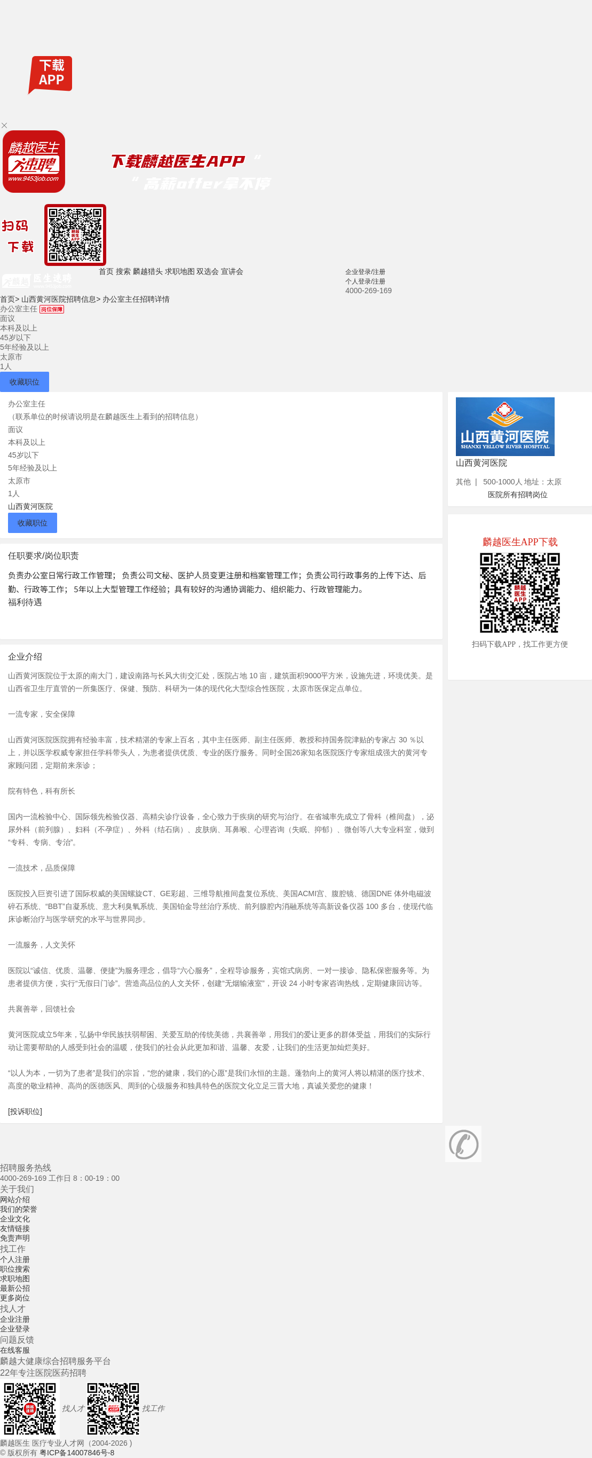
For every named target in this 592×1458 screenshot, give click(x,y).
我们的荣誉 (18, 1209)
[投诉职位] (25, 1111)
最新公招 (15, 1288)
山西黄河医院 (30, 506)
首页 (106, 271)
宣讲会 (232, 271)
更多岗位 (15, 1298)
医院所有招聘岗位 (518, 494)
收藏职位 (25, 382)
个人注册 (15, 1259)
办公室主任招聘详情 (136, 299)
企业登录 (15, 1328)
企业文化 (15, 1218)
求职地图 (180, 271)
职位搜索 (15, 1269)
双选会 (207, 271)
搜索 (123, 271)
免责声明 (15, 1238)
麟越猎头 (148, 271)
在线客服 (15, 1350)
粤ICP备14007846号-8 (77, 1452)
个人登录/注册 (365, 281)
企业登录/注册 (365, 272)
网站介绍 (15, 1199)
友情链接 (15, 1228)
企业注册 (15, 1319)
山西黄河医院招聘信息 (60, 299)
